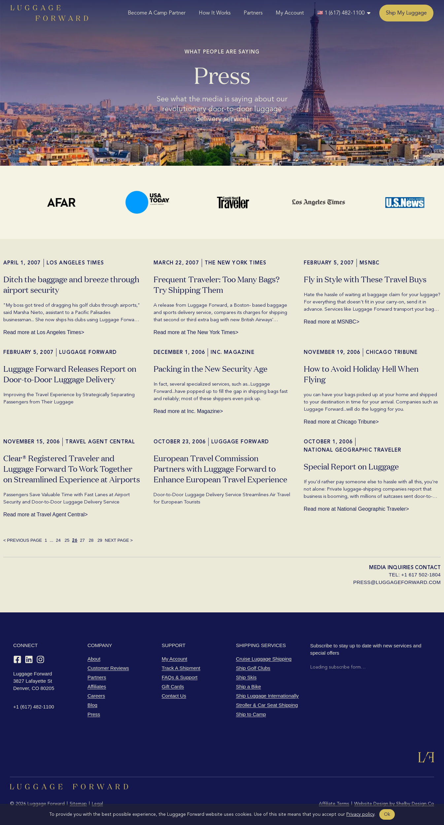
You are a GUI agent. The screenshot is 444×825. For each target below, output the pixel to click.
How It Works (214, 13)
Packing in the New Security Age (210, 368)
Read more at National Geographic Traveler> (356, 509)
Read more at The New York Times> (196, 332)
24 (58, 540)
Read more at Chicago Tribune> (341, 422)
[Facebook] (17, 659)
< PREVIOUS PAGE (22, 540)
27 (82, 540)
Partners (253, 13)
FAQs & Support (179, 677)
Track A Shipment (181, 668)
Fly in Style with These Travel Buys (365, 278)
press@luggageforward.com (397, 582)
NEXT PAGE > (119, 540)
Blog (92, 705)
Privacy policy (360, 814)
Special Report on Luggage (351, 466)
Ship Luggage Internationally (267, 696)
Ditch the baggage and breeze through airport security (71, 284)
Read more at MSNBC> (331, 322)
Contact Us (174, 696)
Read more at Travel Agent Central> (45, 514)
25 (67, 540)
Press (93, 714)
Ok (387, 814)
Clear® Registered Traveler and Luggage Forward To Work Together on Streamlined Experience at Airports (71, 468)
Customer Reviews (108, 668)
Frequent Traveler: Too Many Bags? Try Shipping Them (217, 284)
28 (91, 540)
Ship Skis (246, 677)
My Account (290, 13)
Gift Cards (173, 686)
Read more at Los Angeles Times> (43, 332)
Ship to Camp (251, 714)
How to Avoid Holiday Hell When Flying (361, 373)
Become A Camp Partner (157, 13)
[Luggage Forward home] (49, 13)
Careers (96, 696)
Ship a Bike (248, 686)
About (93, 659)
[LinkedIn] (29, 659)
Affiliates (96, 686)
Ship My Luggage (406, 13)
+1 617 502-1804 (421, 574)
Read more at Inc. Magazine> (188, 411)
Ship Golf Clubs (253, 668)
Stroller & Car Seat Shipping (267, 705)
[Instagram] (40, 659)
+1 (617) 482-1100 (33, 706)
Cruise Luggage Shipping (263, 659)
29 (99, 540)
